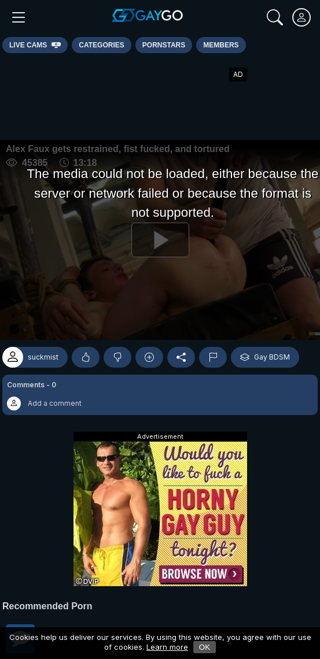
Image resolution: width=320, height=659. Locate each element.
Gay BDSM (265, 357)
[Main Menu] (18, 17)
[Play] (160, 240)
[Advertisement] (160, 96)
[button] (160, 395)
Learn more (167, 646)
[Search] (275, 17)
